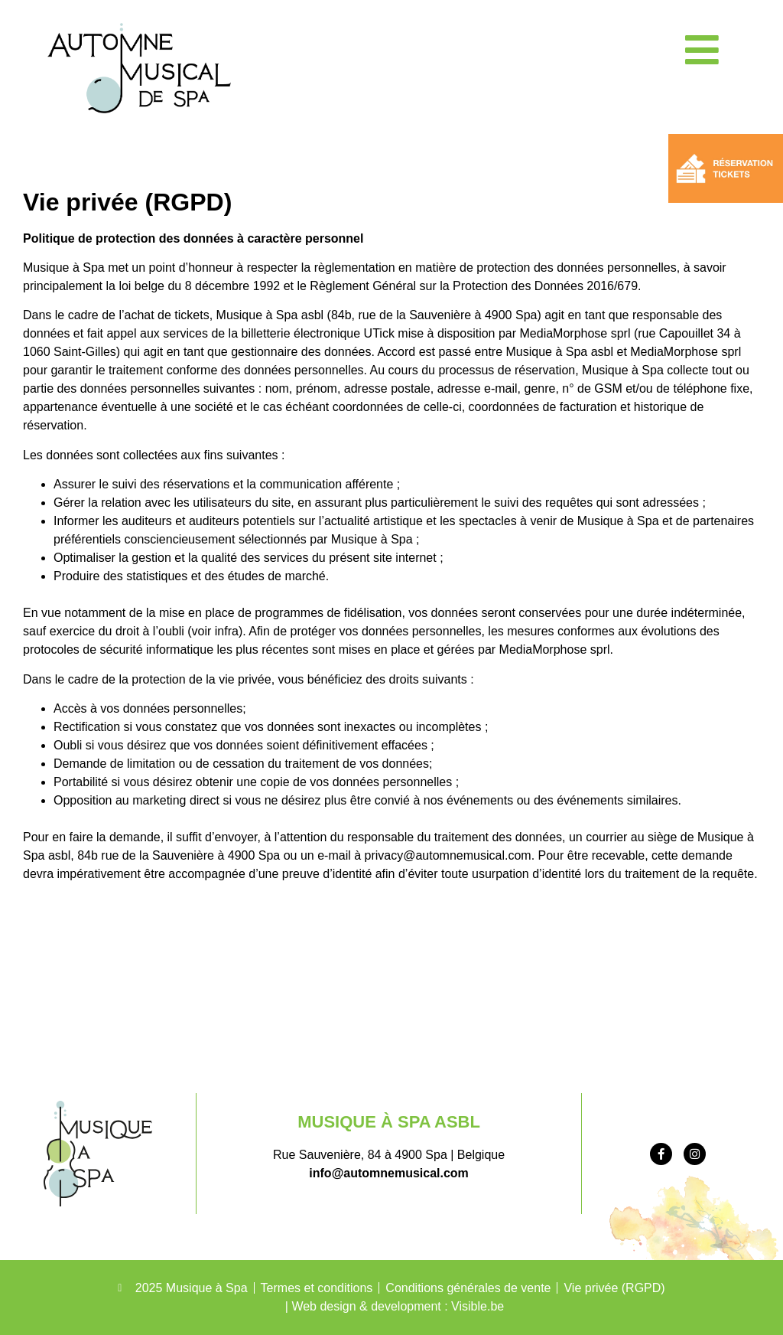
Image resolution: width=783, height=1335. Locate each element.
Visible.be (477, 1306)
